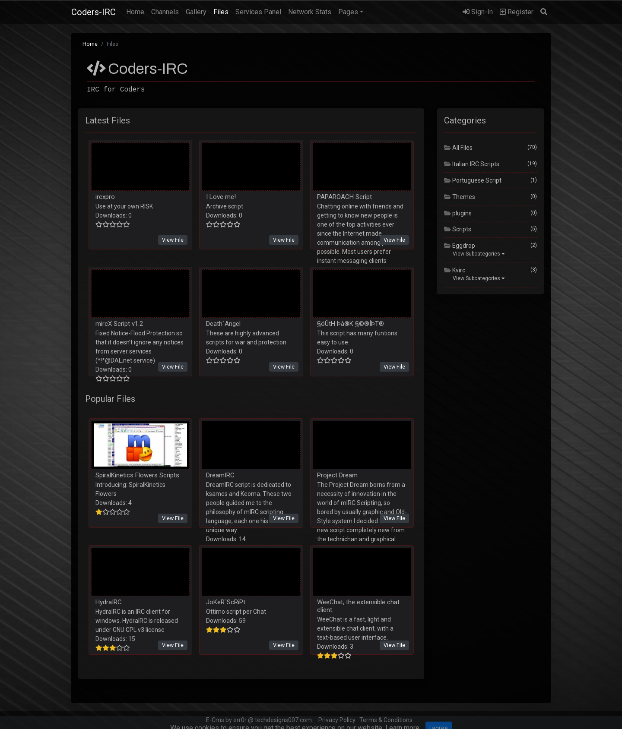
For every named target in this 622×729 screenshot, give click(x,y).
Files (220, 12)
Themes (459, 196)
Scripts (457, 229)
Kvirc (454, 270)
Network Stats (309, 12)
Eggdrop (459, 245)
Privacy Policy (336, 719)
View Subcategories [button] (479, 254)
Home (137, 11)
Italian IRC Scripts (471, 164)
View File (173, 240)
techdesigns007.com (283, 719)
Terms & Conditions (386, 719)
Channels (165, 12)
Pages (348, 12)
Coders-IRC (93, 12)
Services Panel (258, 12)
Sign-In (478, 12)
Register (516, 12)
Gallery (196, 12)
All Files (458, 147)
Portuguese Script (472, 180)
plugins (458, 213)
